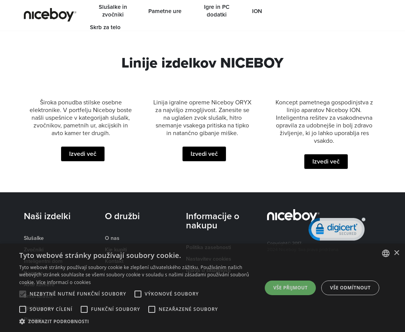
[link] (337, 230)
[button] (137, 321)
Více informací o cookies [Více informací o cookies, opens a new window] (64, 282)
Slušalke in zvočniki (113, 10)
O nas (112, 238)
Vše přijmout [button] (290, 287)
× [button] (396, 253)
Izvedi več (82, 153)
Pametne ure (164, 11)
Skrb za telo (105, 27)
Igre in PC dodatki (216, 10)
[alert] (202, 288)
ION (257, 11)
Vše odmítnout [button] (350, 287)
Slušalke (34, 238)
